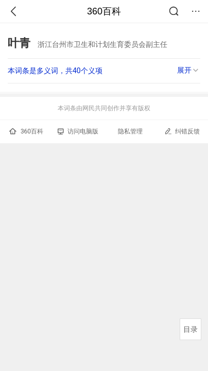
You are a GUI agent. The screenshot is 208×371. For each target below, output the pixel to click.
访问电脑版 (78, 131)
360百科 (104, 11)
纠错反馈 (182, 131)
